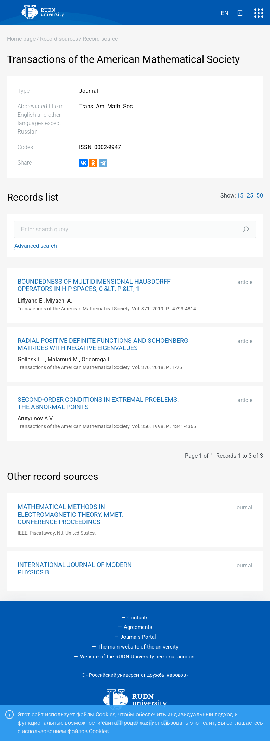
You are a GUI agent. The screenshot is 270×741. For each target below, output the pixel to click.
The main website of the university (138, 647)
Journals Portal (138, 637)
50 (260, 195)
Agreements (138, 627)
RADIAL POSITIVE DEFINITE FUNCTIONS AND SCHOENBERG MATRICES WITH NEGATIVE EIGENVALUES (103, 344)
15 (240, 195)
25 (250, 195)
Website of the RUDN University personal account (138, 656)
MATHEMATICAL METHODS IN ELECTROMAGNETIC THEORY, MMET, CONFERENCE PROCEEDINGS (70, 514)
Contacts (138, 617)
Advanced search (35, 246)
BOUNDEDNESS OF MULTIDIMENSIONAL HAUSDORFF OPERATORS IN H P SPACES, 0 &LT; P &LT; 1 (94, 285)
